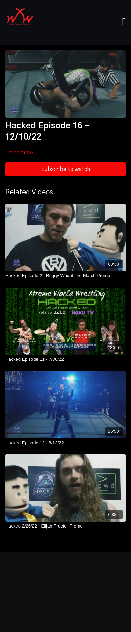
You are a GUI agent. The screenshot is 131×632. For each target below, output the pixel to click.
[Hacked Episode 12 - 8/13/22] (65, 442)
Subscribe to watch (65, 169)
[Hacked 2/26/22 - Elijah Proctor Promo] (65, 526)
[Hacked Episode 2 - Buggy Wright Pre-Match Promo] (65, 275)
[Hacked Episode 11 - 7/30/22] (65, 359)
